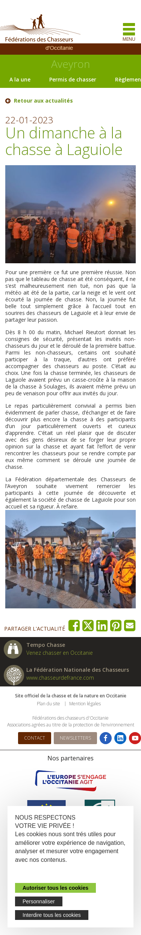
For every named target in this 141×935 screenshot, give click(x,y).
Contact (34, 738)
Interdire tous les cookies (52, 915)
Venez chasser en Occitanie (59, 652)
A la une (19, 79)
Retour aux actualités (43, 100)
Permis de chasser (72, 79)
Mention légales (85, 703)
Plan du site (48, 703)
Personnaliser (39, 901)
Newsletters (75, 738)
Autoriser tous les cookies (55, 888)
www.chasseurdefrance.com (60, 677)
